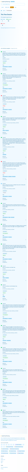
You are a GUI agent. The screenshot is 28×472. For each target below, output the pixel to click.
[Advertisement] (14, 37)
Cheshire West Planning (19, 446)
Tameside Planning (4, 453)
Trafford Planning (13, 453)
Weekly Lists (7, 7)
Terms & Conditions (4, 467)
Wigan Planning (20, 453)
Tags (15, 7)
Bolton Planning (18, 444)
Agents (12, 7)
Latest (2, 7)
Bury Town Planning (9, 446)
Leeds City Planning (6, 1)
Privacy (2, 468)
